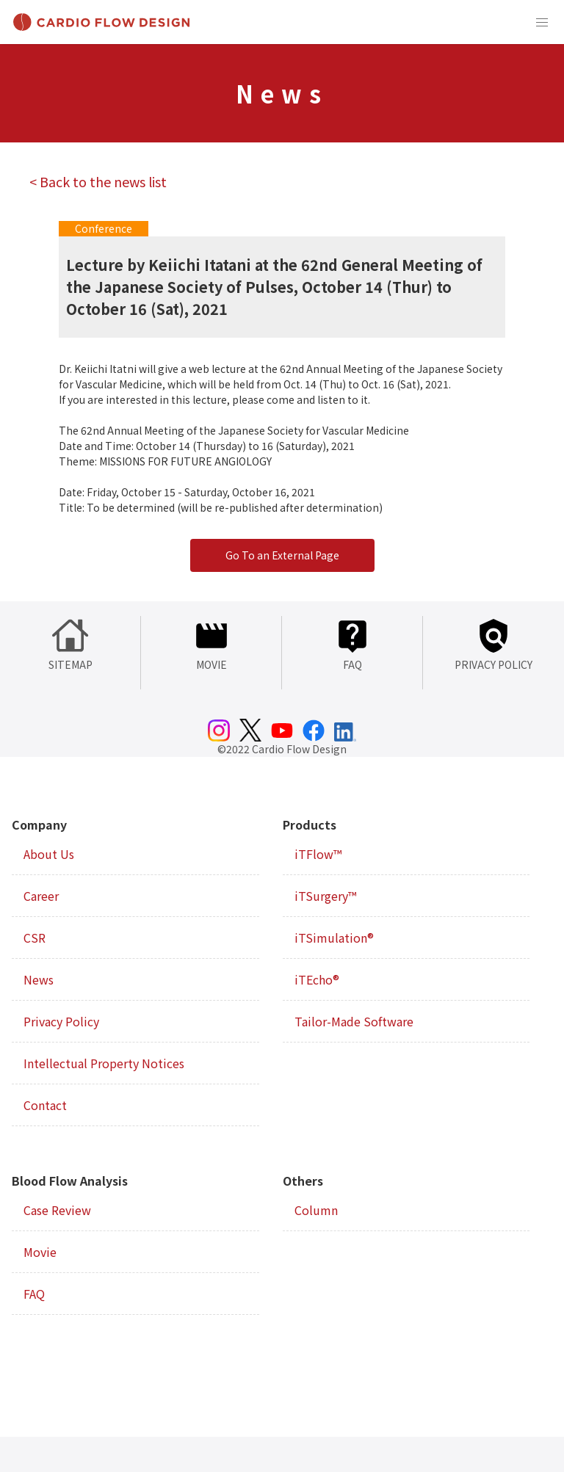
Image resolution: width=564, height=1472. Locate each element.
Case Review (57, 1210)
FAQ (34, 1293)
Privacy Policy (61, 1021)
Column (316, 1210)
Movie (40, 1252)
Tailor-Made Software (353, 1021)
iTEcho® (316, 979)
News (39, 979)
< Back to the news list (98, 181)
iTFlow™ (317, 854)
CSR (35, 937)
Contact (45, 1105)
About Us (49, 854)
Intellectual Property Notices (104, 1063)
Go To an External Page (282, 555)
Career (41, 895)
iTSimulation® (334, 937)
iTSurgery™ (325, 895)
